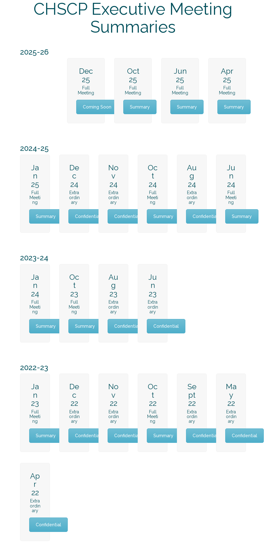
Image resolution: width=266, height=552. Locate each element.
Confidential (87, 216)
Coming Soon (97, 106)
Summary (140, 106)
